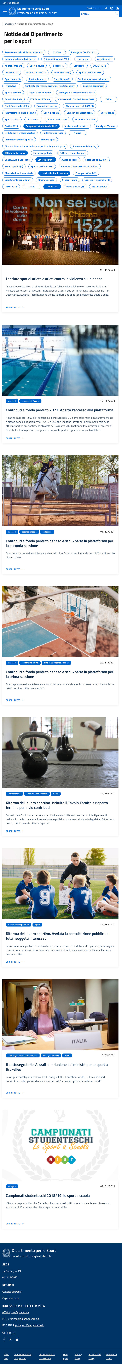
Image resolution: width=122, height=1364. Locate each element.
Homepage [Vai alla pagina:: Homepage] (8, 24)
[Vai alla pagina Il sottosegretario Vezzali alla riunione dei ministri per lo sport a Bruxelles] (15, 1092)
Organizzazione (10, 1298)
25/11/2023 (107, 269)
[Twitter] (105, 8)
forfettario (47, 531)
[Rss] (116, 8)
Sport (55, 793)
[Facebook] (99, 8)
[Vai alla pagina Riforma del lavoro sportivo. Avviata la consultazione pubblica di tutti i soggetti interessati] (15, 961)
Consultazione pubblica (37, 793)
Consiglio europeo (51, 1055)
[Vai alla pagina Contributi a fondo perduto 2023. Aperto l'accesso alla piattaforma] (15, 438)
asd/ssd (12, 401)
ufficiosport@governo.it (15, 1312)
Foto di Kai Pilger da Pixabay (56, 662)
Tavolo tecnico (14, 793)
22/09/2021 (107, 793)
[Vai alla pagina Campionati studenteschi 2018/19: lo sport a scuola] (15, 1223)
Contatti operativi (12, 1292)
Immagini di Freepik (30, 401)
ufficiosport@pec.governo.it (23, 1319)
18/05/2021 (107, 1055)
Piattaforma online (30, 662)
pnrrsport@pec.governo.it (29, 1325)
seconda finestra (29, 531)
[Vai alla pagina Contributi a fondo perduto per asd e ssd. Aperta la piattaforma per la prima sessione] (15, 700)
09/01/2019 (107, 1186)
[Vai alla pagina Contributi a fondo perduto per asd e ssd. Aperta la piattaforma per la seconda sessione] (15, 569)
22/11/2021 (107, 662)
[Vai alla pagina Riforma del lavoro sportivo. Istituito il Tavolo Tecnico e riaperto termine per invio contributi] (15, 831)
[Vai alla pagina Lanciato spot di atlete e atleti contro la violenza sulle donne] (15, 307)
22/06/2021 (107, 924)
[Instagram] (111, 8)
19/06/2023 (107, 400)
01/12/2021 (107, 531)
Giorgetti (12, 1186)
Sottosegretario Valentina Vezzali (22, 1055)
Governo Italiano (11, 3)
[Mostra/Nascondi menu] (5, 11)
